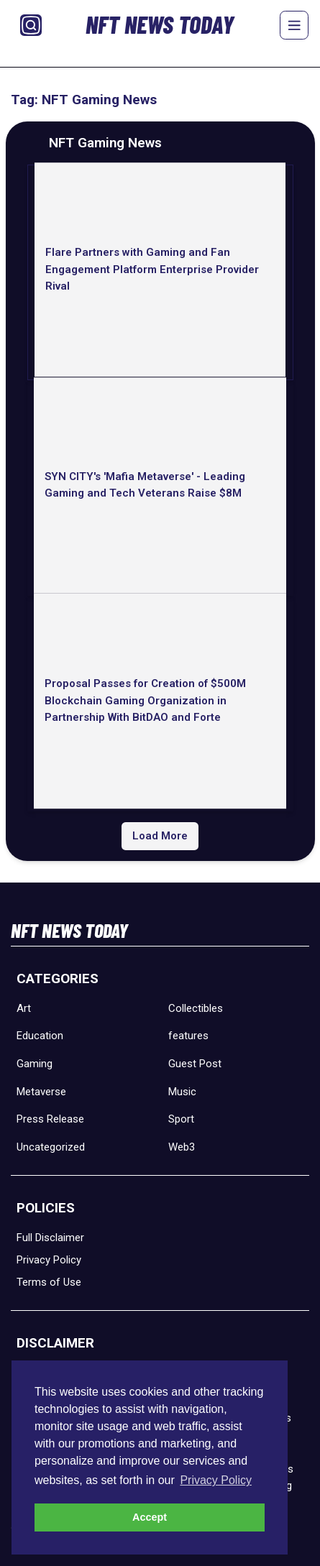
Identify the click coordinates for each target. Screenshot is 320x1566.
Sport (181, 1119)
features (188, 1035)
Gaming (34, 1063)
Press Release (50, 1119)
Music (182, 1091)
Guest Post (194, 1063)
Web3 (181, 1147)
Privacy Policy (49, 1259)
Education (40, 1035)
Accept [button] (149, 1517)
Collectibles (195, 1008)
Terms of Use (49, 1282)
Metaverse (41, 1091)
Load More (160, 835)
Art (24, 1008)
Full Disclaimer (50, 1237)
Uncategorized (51, 1147)
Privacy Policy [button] (216, 1480)
